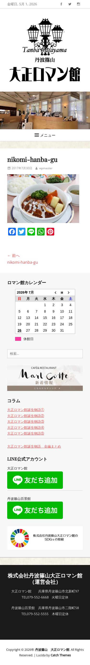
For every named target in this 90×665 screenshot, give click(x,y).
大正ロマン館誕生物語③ (25, 421)
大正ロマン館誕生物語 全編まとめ (34, 446)
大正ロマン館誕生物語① (25, 409)
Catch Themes (61, 655)
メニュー (47, 135)
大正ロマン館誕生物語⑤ (25, 433)
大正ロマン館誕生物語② (25, 415)
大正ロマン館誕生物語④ (25, 427)
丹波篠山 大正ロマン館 (52, 649)
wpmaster (46, 168)
